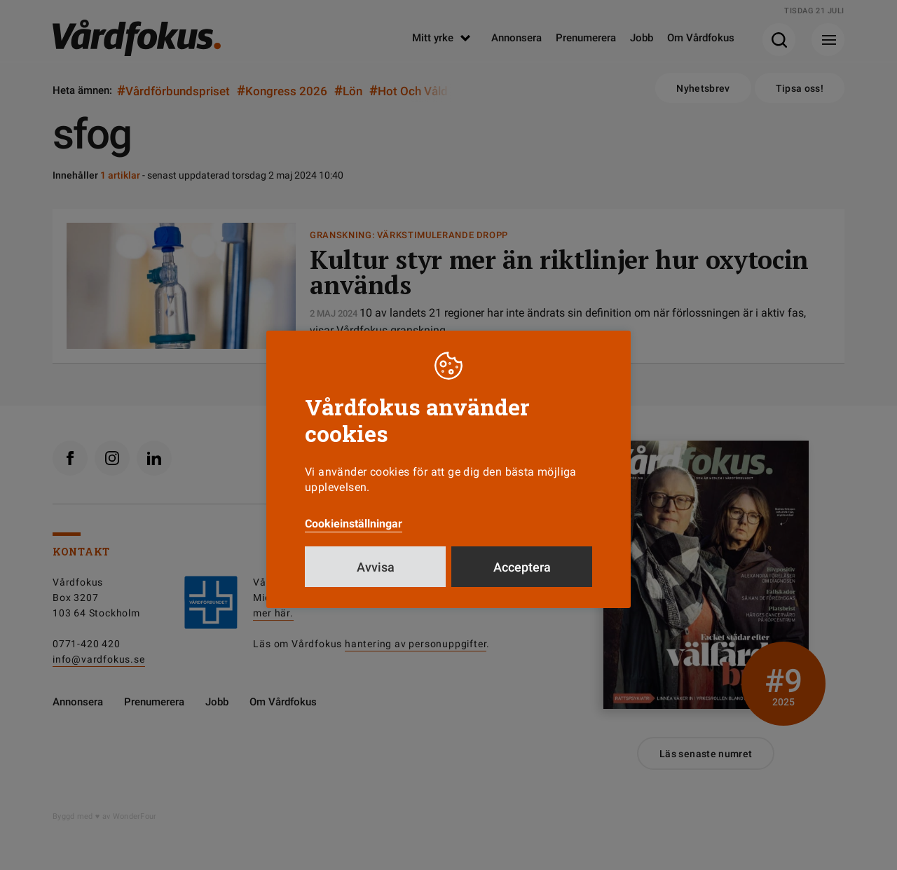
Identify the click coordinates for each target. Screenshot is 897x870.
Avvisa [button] (376, 567)
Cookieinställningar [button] (353, 523)
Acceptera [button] (522, 567)
